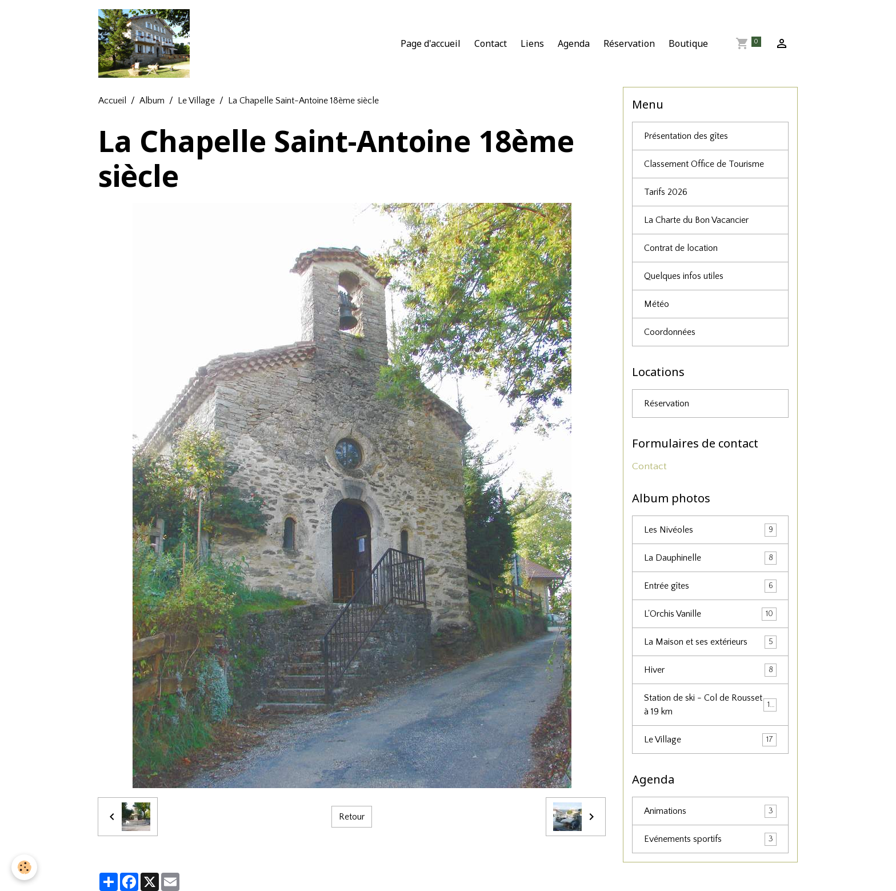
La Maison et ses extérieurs (710, 642)
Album (152, 100)
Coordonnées (669, 332)
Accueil (112, 100)
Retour (352, 817)
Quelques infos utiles (683, 276)
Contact (490, 43)
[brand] (146, 43)
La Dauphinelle (710, 558)
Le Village (196, 100)
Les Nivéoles (710, 530)
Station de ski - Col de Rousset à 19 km (710, 705)
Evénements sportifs (710, 839)
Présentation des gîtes (686, 136)
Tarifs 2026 (665, 192)
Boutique (688, 43)
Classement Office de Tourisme (704, 164)
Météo (656, 304)
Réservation (629, 43)
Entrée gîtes (710, 586)
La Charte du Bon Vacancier (696, 220)
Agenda (574, 43)
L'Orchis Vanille (710, 614)
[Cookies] (24, 867)
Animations (710, 811)
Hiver (710, 670)
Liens (532, 43)
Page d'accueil (431, 43)
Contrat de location (681, 248)
